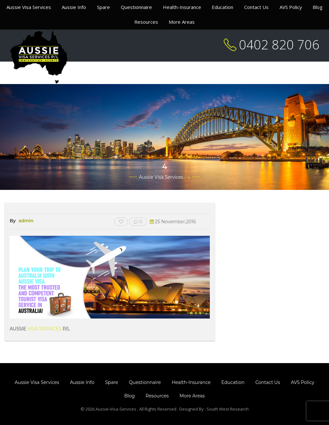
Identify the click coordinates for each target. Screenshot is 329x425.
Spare (103, 7)
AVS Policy (291, 7)
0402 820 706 (279, 44)
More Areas (182, 22)
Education (222, 7)
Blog (318, 7)
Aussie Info (74, 7)
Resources (146, 22)
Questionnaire (136, 7)
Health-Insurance (182, 7)
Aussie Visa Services (28, 7)
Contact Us (256, 7)
